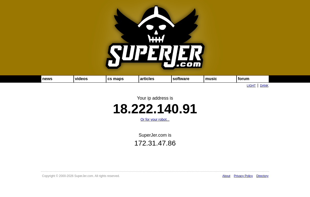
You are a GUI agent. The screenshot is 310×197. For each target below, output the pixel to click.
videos (81, 79)
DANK (264, 85)
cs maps (115, 79)
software (181, 79)
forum (243, 79)
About (226, 176)
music (211, 79)
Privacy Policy (243, 176)
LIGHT (251, 85)
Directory (262, 176)
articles (147, 79)
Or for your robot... (155, 119)
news (47, 79)
